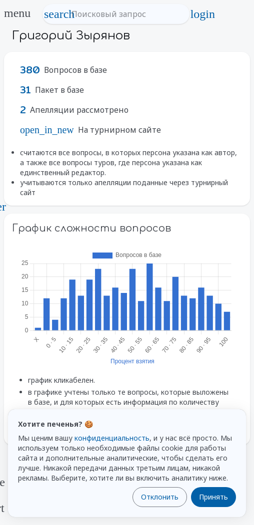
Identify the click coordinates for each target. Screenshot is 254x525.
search (59, 13)
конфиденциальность (112, 438)
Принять (213, 497)
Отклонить (159, 497)
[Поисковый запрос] (125, 14)
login (203, 13)
